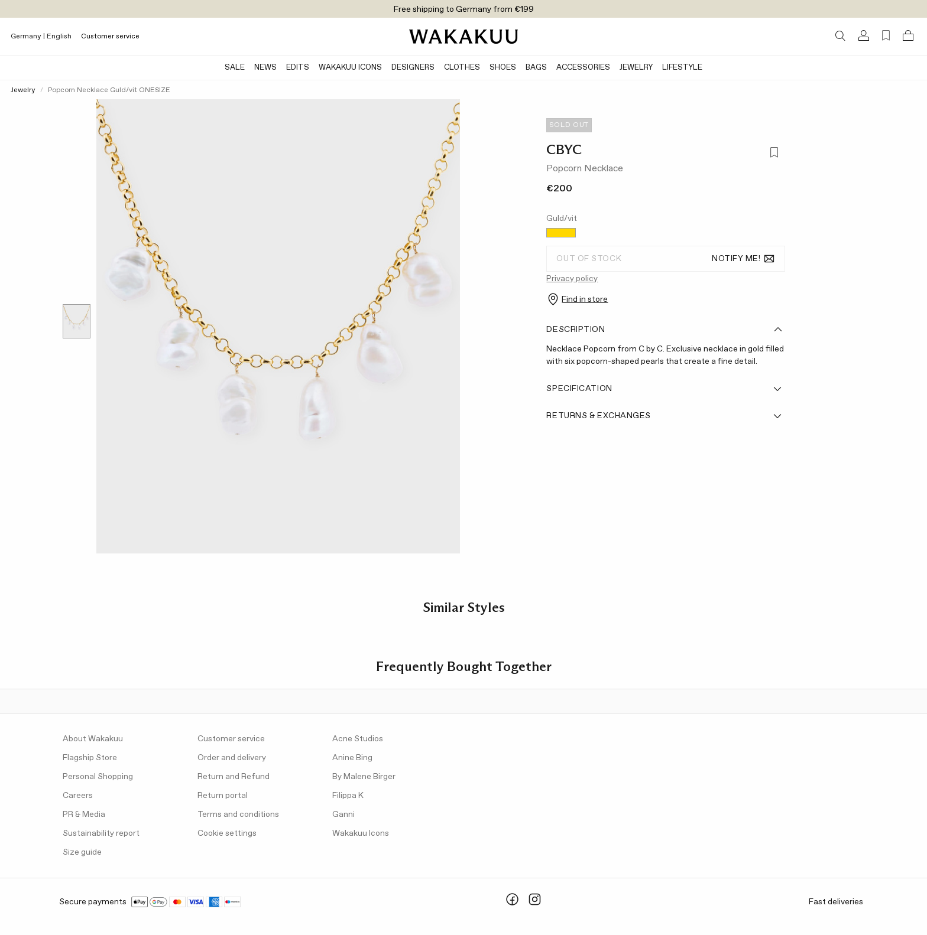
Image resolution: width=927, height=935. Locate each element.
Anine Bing (352, 757)
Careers (78, 795)
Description (664, 329)
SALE (235, 68)
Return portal (222, 795)
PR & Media (84, 814)
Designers (413, 68)
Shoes (503, 68)
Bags (536, 68)
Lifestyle (682, 68)
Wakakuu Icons (350, 68)
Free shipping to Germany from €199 (464, 9)
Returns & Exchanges (664, 416)
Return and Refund (233, 776)
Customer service (110, 36)
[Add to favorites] (773, 153)
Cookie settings (227, 833)
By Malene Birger (364, 776)
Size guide (82, 852)
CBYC (564, 149)
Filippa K (348, 795)
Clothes (462, 68)
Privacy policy (572, 278)
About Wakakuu (93, 739)
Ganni (343, 814)
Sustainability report (101, 833)
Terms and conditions (238, 814)
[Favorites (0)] (886, 36)
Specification (664, 388)
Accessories (583, 68)
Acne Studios (357, 739)
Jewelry (636, 68)
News (265, 68)
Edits (297, 68)
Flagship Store (90, 757)
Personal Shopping (98, 776)
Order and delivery (231, 757)
